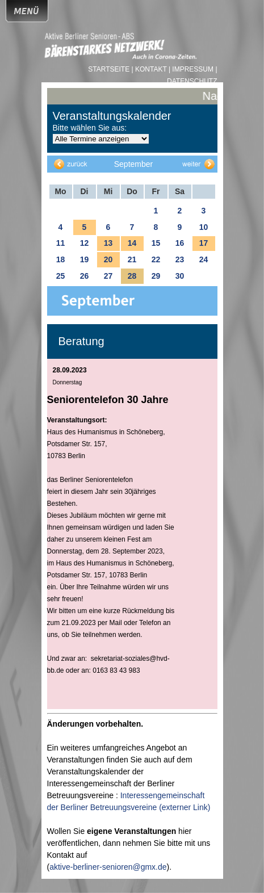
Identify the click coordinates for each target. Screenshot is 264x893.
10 (203, 227)
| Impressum (191, 69)
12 (84, 243)
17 (203, 243)
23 (180, 259)
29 (156, 275)
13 (108, 243)
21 (132, 259)
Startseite (109, 69)
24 (203, 259)
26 (84, 275)
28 (132, 275)
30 (180, 275)
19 (84, 259)
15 (156, 243)
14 (132, 243)
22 (156, 259)
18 (60, 259)
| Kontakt (150, 69)
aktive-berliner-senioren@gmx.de (107, 866)
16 (180, 243)
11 (60, 243)
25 (60, 275)
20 (108, 259)
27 (108, 275)
